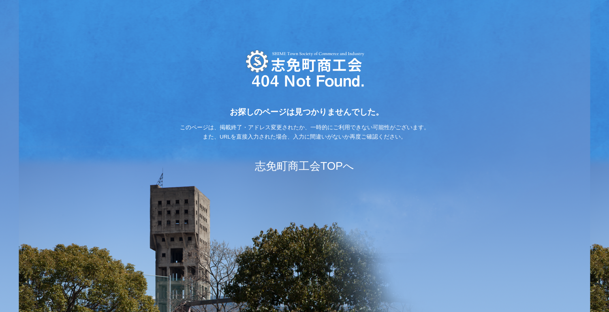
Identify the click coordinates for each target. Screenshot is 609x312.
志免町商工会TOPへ (304, 166)
